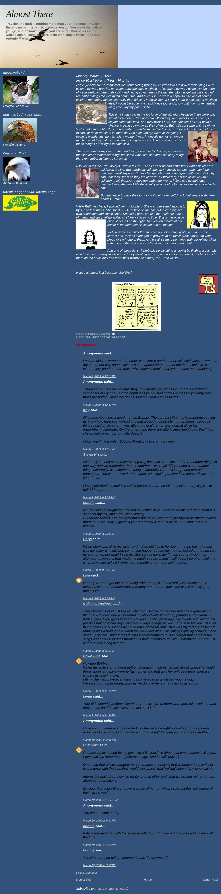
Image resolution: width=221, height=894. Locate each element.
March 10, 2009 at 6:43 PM (99, 820)
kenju (87, 696)
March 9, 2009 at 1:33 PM (98, 497)
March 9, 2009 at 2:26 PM (98, 570)
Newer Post (84, 879)
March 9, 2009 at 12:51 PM (99, 376)
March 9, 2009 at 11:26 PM (99, 715)
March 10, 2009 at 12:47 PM (100, 800)
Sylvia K (90, 454)
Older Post (210, 879)
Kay (86, 410)
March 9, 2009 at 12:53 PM (99, 404)
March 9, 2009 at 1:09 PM (98, 449)
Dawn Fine (91, 656)
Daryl (87, 539)
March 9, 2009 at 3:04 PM (98, 598)
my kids (106, 336)
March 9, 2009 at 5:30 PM (98, 650)
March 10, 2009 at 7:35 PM (99, 844)
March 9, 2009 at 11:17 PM (99, 691)
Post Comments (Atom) (111, 888)
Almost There (29, 14)
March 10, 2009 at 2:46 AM (99, 739)
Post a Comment (86, 872)
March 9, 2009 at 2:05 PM (98, 533)
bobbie (88, 503)
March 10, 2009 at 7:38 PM (99, 865)
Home (147, 879)
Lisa (86, 575)
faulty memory (93, 336)
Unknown (91, 745)
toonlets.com (119, 336)
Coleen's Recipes (97, 604)
